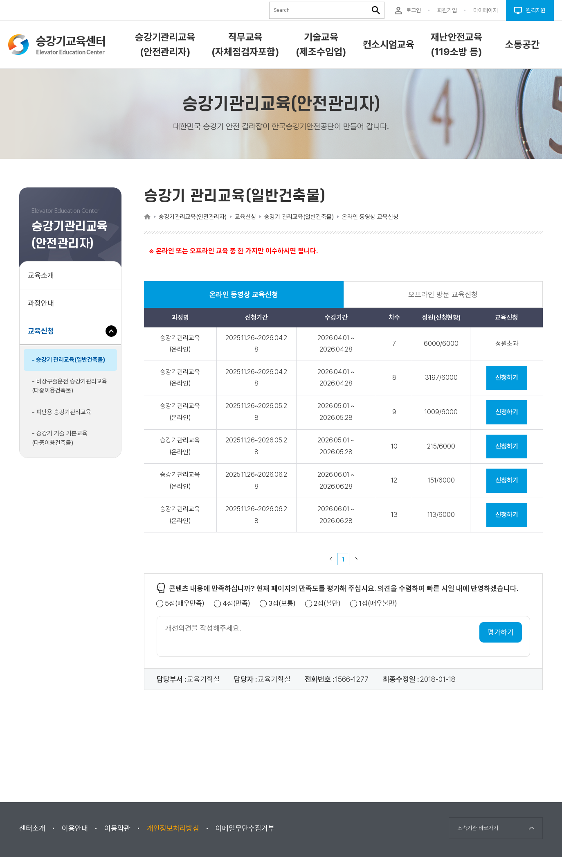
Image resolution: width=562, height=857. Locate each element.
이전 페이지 (330, 559)
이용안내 (75, 828)
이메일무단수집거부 (245, 828)
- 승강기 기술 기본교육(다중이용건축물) (60, 438)
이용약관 (117, 828)
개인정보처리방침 (173, 828)
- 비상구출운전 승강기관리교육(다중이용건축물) (69, 386)
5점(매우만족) (185, 603)
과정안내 (41, 303)
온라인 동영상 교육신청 (243, 299)
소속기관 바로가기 (477, 828)
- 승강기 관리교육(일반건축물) (69, 359)
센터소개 (32, 828)
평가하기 (501, 632)
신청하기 (506, 377)
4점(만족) (236, 603)
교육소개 (41, 275)
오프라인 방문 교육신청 (443, 294)
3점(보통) (282, 603)
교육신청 (44, 335)
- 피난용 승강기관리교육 (61, 412)
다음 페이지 (356, 559)
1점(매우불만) (378, 603)
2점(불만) (327, 603)
